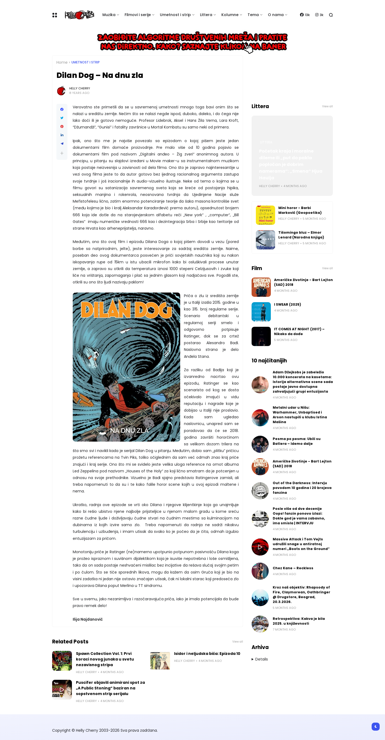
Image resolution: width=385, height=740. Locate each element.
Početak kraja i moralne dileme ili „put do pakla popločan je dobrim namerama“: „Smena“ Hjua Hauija (290, 164)
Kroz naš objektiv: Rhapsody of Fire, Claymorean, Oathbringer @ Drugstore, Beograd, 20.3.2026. (301, 594)
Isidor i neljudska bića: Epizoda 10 (207, 653)
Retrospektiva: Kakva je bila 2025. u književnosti (299, 621)
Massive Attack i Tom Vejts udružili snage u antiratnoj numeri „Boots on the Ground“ (301, 544)
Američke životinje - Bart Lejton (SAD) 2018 (303, 282)
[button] (61, 153)
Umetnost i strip (175, 14)
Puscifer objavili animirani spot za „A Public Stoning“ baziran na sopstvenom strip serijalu (110, 688)
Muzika (109, 14)
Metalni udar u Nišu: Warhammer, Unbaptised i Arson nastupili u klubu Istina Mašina (300, 414)
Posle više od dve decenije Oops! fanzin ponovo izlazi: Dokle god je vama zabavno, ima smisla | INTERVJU (299, 515)
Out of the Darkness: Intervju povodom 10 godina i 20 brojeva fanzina (302, 488)
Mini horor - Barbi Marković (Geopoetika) (300, 210)
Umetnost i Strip (85, 62)
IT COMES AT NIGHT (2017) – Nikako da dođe (299, 331)
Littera (206, 14)
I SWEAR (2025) (287, 304)
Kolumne (229, 14)
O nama (276, 14)
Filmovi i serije (138, 14)
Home (62, 62)
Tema (253, 14)
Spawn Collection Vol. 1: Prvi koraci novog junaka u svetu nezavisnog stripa (105, 659)
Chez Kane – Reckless (293, 568)
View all (237, 642)
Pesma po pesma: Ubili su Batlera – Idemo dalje (297, 441)
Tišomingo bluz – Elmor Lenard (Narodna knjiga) (301, 235)
